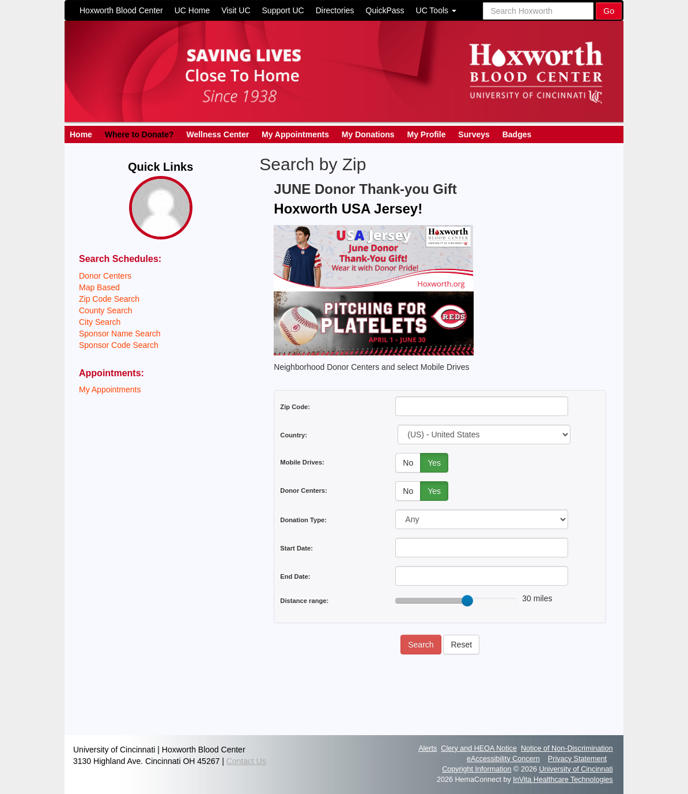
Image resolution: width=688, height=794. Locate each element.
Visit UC (235, 10)
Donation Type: (303, 519)
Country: (293, 435)
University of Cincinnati (576, 769)
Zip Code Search (109, 299)
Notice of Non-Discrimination (567, 748)
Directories (335, 10)
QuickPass (385, 10)
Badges (517, 134)
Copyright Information (476, 769)
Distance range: (304, 600)
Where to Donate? (139, 134)
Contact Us (246, 761)
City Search (99, 322)
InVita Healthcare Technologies (563, 780)
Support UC (283, 10)
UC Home (192, 10)
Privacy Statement (577, 759)
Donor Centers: (303, 490)
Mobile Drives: (302, 462)
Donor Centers (105, 275)
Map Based (99, 287)
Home (81, 134)
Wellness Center (217, 134)
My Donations (368, 134)
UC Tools (436, 10)
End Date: (295, 576)
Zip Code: (295, 406)
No (408, 462)
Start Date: (296, 548)
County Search (106, 310)
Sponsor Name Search (120, 333)
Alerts (427, 748)
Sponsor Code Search (118, 345)
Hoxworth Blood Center (121, 10)
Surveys (473, 134)
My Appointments (295, 134)
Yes (434, 462)
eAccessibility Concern (503, 759)
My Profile (426, 134)
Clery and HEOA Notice (479, 748)
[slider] (467, 600)
